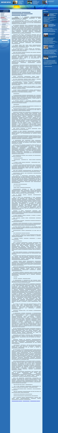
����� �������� (48, 66)
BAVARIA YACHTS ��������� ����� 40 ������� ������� (21, 2)
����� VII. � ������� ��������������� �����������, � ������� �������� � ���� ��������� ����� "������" (26, 18)
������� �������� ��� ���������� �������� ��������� (36, 2)
